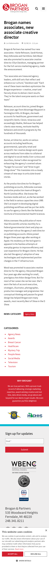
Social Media (14, 358)
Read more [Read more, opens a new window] (19, 549)
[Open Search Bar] (37, 8)
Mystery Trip (14, 350)
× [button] (46, 531)
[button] (24, 560)
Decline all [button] (36, 554)
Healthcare (13, 346)
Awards (11, 338)
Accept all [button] (13, 554)
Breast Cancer (14, 342)
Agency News (29, 314)
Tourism (12, 366)
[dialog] (24, 546)
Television (13, 362)
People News (14, 354)
